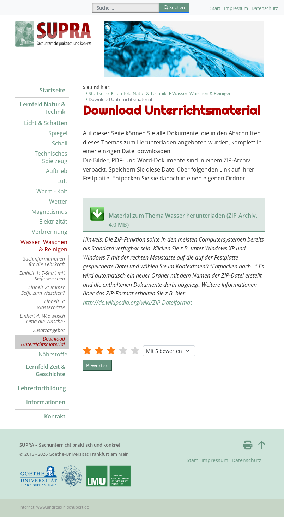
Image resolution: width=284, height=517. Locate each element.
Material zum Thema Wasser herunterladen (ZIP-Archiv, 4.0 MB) (183, 216)
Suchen (174, 7)
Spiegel (57, 133)
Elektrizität (53, 221)
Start (215, 8)
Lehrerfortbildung (42, 388)
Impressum (236, 8)
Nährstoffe (52, 354)
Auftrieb (56, 171)
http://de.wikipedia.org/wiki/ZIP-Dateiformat (137, 302)
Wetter (58, 201)
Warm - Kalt (51, 191)
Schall (59, 143)
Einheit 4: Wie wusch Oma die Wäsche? (42, 318)
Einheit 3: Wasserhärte (51, 304)
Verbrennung (49, 232)
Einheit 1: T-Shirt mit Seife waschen (42, 275)
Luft (62, 181)
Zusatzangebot (49, 330)
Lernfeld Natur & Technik (42, 108)
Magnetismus (49, 212)
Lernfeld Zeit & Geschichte (45, 370)
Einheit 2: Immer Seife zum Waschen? (43, 290)
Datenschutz (265, 8)
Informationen (45, 402)
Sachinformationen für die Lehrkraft (44, 261)
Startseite (52, 90)
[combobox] (125, 8)
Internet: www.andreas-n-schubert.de (54, 507)
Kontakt (54, 416)
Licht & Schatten (45, 123)
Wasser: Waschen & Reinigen (43, 245)
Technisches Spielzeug (51, 157)
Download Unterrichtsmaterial (43, 341)
